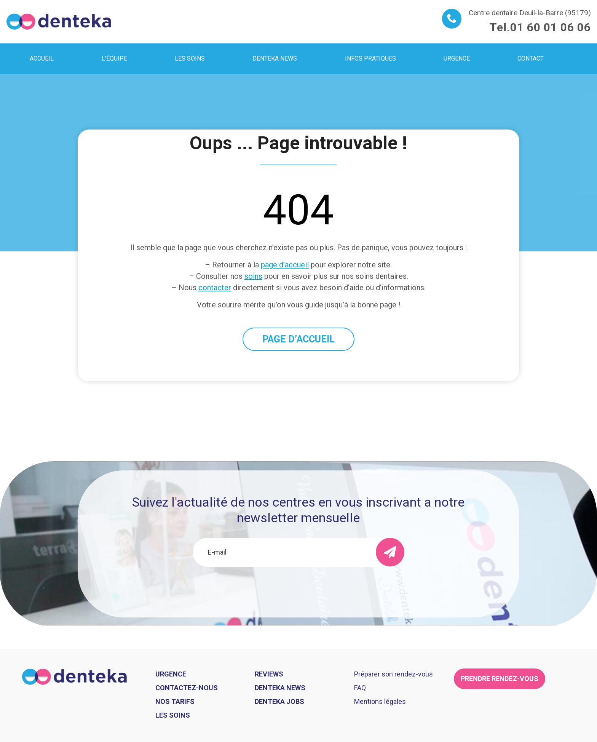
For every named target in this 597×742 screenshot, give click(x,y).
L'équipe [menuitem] (114, 58)
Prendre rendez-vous (499, 679)
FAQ (360, 688)
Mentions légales (380, 701)
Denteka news (280, 688)
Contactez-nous (186, 688)
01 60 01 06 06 (550, 27)
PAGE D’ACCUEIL (298, 339)
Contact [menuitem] (530, 58)
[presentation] (298, 587)
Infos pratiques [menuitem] (370, 58)
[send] (390, 552)
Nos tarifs (175, 701)
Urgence (170, 674)
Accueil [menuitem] (42, 58)
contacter (214, 287)
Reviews (269, 674)
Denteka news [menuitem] (274, 58)
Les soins (172, 715)
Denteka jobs (279, 701)
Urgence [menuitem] (457, 58)
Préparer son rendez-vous (393, 674)
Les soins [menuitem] (190, 58)
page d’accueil (285, 264)
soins (253, 276)
